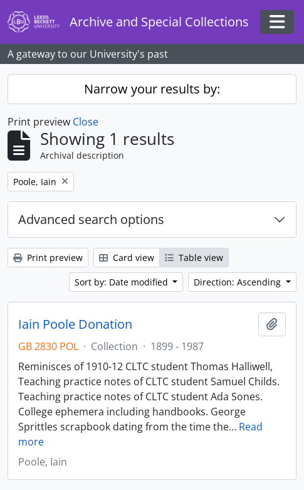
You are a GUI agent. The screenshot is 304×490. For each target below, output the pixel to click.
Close (85, 122)
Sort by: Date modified (122, 282)
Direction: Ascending (238, 282)
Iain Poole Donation (75, 324)
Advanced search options (91, 219)
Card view (126, 258)
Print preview (48, 258)
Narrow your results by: (152, 88)
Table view (194, 258)
